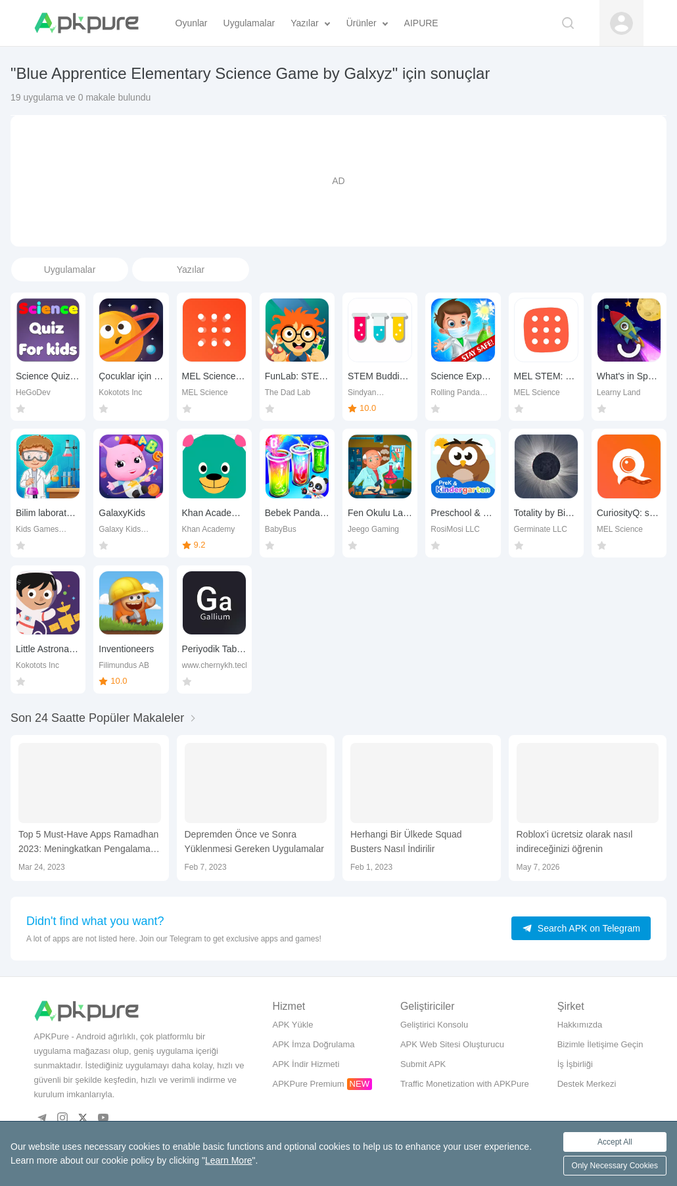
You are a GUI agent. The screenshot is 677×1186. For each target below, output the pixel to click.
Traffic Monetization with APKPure (464, 1084)
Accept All (614, 1142)
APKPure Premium (308, 1084)
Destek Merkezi (587, 1084)
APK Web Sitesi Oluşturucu (452, 1044)
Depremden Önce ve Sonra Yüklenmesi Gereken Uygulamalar (254, 841)
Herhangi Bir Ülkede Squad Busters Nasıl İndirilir (406, 841)
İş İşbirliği (575, 1064)
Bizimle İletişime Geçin (600, 1044)
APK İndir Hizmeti (305, 1064)
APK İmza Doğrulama (313, 1044)
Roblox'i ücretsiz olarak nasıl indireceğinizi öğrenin (575, 841)
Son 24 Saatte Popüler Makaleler (97, 717)
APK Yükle (292, 1025)
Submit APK (423, 1064)
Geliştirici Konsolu (434, 1025)
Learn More (228, 1160)
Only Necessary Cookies (615, 1165)
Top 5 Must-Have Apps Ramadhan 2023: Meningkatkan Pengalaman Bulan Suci (88, 842)
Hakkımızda (580, 1025)
